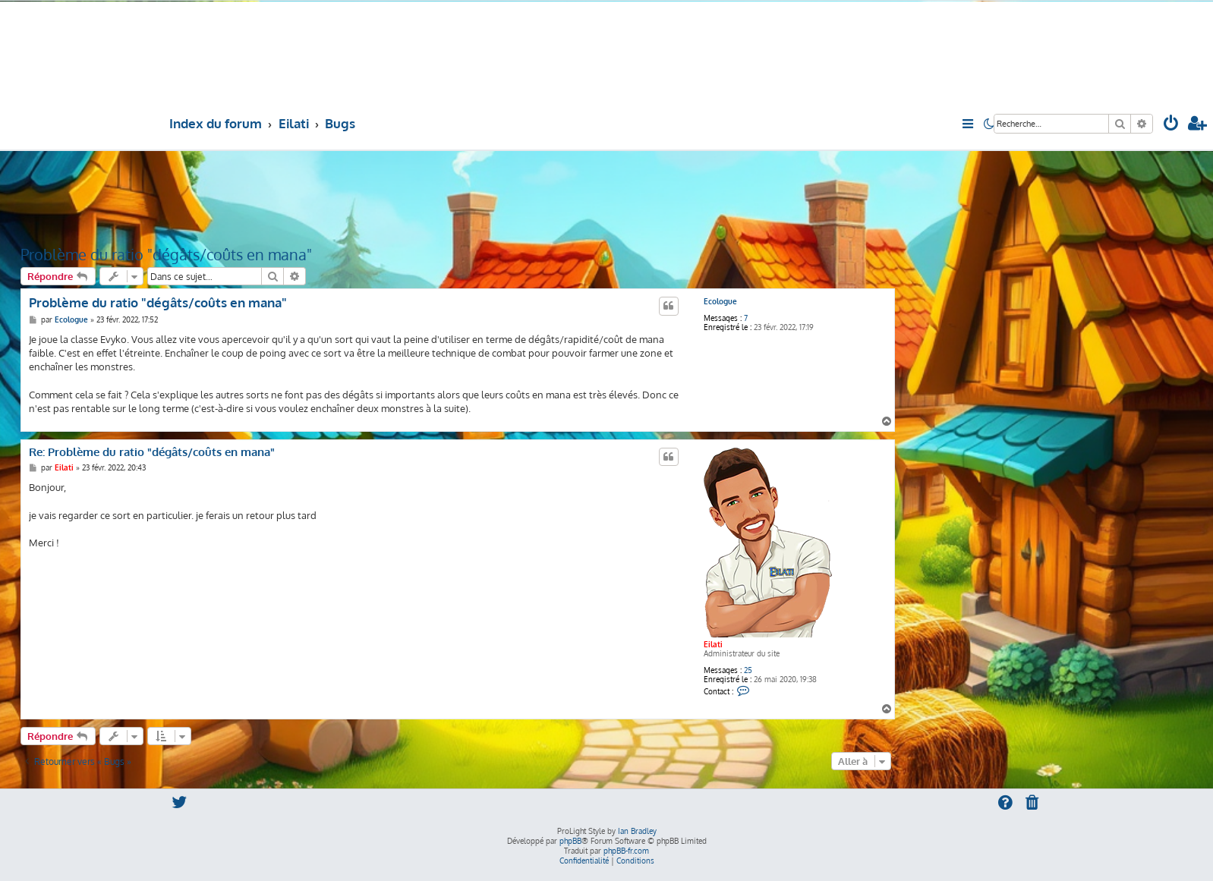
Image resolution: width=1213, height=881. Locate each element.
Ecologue (720, 301)
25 (748, 670)
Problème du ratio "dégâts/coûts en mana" (166, 254)
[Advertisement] (457, 196)
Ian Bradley (637, 830)
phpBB (570, 840)
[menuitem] (1171, 125)
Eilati (713, 644)
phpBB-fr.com (626, 850)
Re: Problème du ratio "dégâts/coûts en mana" (152, 452)
